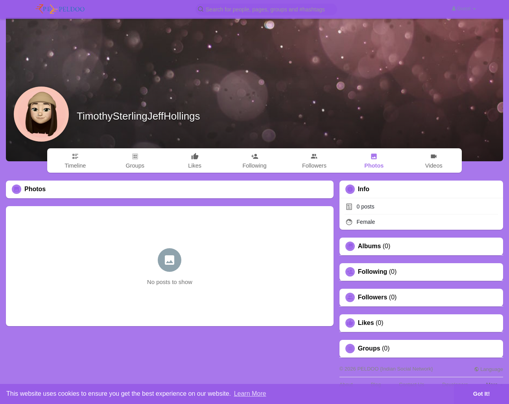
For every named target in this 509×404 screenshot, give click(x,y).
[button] (266, 8)
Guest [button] (464, 8)
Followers (372, 297)
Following (372, 272)
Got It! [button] (481, 394)
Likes (366, 323)
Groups (369, 348)
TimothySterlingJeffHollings (138, 116)
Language (488, 369)
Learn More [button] (250, 393)
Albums (369, 246)
